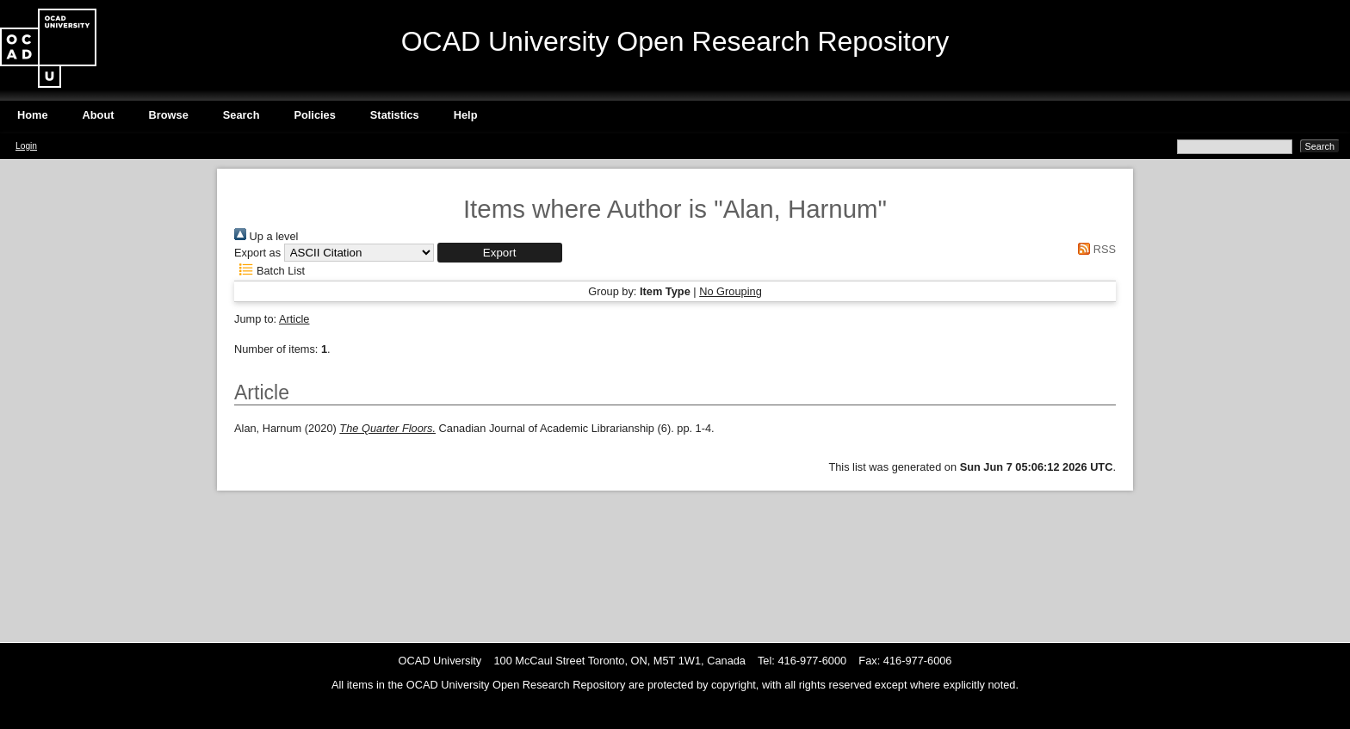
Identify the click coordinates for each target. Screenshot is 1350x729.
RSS (1094, 249)
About (99, 114)
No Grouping (730, 291)
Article (294, 318)
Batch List (269, 270)
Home (32, 114)
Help (466, 114)
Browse (169, 114)
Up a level (266, 236)
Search (241, 114)
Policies (314, 114)
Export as (257, 252)
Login (26, 146)
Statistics (394, 114)
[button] (499, 253)
